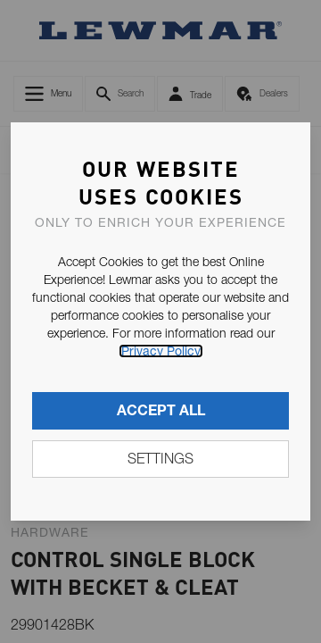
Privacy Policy (161, 351)
